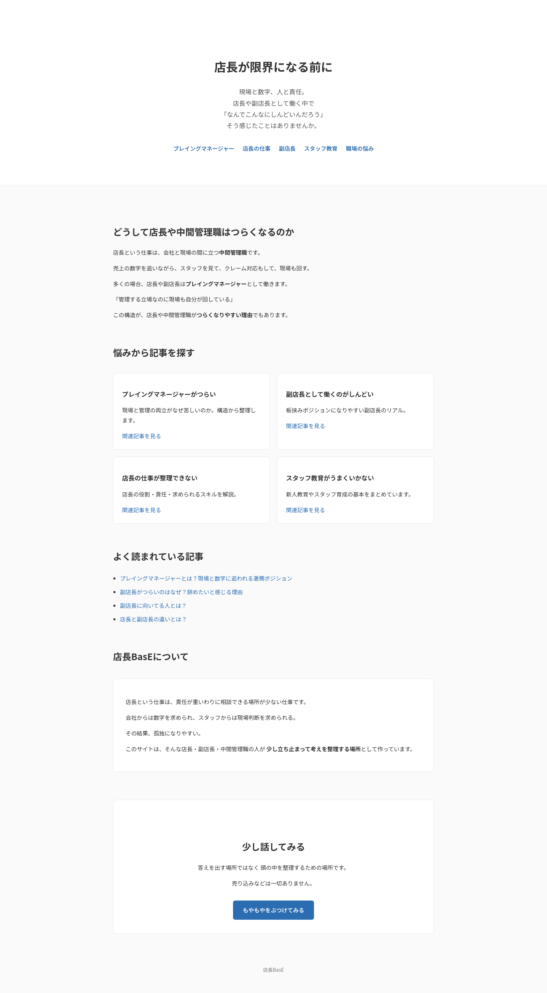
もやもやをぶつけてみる (273, 910)
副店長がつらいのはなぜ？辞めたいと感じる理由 (181, 592)
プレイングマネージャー (203, 148)
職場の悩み (360, 148)
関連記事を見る (141, 436)
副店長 (287, 148)
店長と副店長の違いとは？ (153, 619)
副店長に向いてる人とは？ (153, 605)
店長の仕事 (256, 148)
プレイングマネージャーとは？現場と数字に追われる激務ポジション (206, 578)
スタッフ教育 (320, 148)
